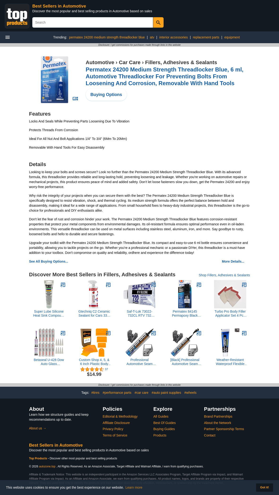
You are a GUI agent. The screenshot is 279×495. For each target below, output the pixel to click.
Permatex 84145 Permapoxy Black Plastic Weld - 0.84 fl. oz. (184, 314)
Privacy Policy (113, 429)
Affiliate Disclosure (116, 423)
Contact (209, 435)
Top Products (38, 458)
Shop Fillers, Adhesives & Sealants (224, 275)
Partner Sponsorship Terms (224, 429)
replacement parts (206, 37)
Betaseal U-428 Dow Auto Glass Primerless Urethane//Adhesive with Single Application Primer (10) (49, 362)
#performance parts (117, 392)
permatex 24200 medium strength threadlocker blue (107, 37)
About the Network (217, 423)
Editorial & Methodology (120, 416)
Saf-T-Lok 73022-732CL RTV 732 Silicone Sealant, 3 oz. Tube (139, 314)
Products (159, 435)
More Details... (233, 261)
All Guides (161, 416)
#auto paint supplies (166, 392)
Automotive (100, 62)
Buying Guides (164, 429)
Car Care (130, 62)
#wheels (190, 392)
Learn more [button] (134, 487)
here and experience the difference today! (163, 253)
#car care (141, 392)
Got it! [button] (264, 487)
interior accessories (173, 37)
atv (152, 37)
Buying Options (106, 94)
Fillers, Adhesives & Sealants (181, 62)
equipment (232, 37)
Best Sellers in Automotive (59, 6)
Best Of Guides (164, 423)
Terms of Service (115, 435)
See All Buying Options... (48, 261)
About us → (37, 428)
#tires (95, 392)
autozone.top (47, 466)
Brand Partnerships (218, 416)
